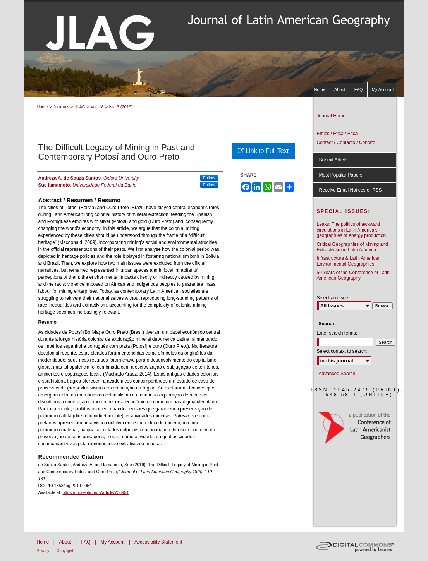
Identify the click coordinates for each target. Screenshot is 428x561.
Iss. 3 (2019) (120, 107)
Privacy (44, 551)
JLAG (80, 107)
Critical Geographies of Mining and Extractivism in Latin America (352, 247)
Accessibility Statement (158, 542)
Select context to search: (342, 351)
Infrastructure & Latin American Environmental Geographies (349, 261)
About (65, 542)
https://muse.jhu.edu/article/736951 (95, 492)
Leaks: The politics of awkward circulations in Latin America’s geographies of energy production (351, 229)
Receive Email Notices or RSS (350, 190)
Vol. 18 (97, 107)
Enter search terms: (337, 333)
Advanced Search (337, 373)
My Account (112, 542)
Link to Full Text (263, 151)
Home (42, 107)
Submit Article (333, 160)
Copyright (65, 551)
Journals (61, 107)
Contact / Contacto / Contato (346, 142)
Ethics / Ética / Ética (337, 133)
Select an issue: (333, 297)
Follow (209, 177)
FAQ (86, 542)
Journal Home (331, 115)
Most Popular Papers (341, 175)
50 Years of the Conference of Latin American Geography (353, 275)
